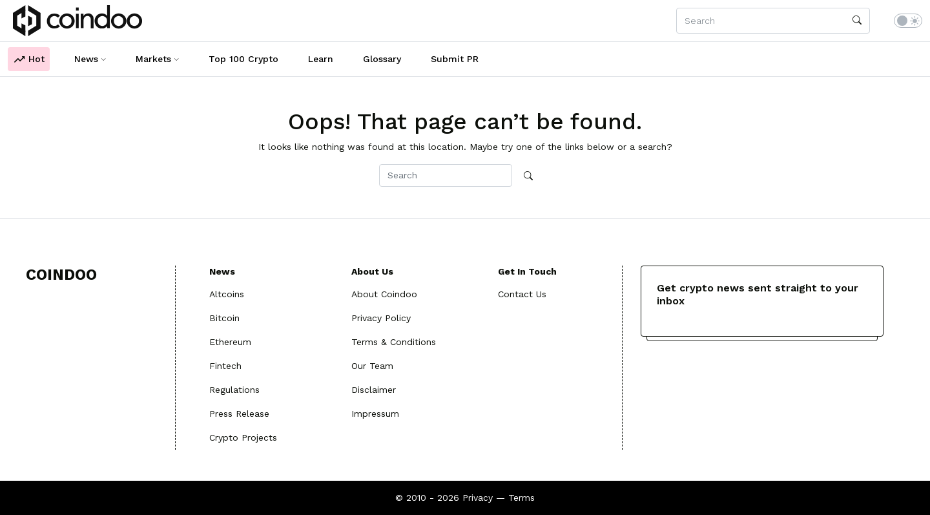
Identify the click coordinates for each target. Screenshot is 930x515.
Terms (521, 497)
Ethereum (230, 342)
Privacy (477, 497)
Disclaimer (373, 389)
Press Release (239, 413)
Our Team (372, 366)
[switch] (908, 21)
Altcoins (226, 294)
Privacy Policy (381, 318)
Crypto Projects (243, 437)
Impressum (375, 413)
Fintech (225, 366)
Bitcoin (224, 318)
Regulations (234, 389)
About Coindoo (384, 294)
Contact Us (522, 294)
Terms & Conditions (393, 342)
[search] (857, 21)
